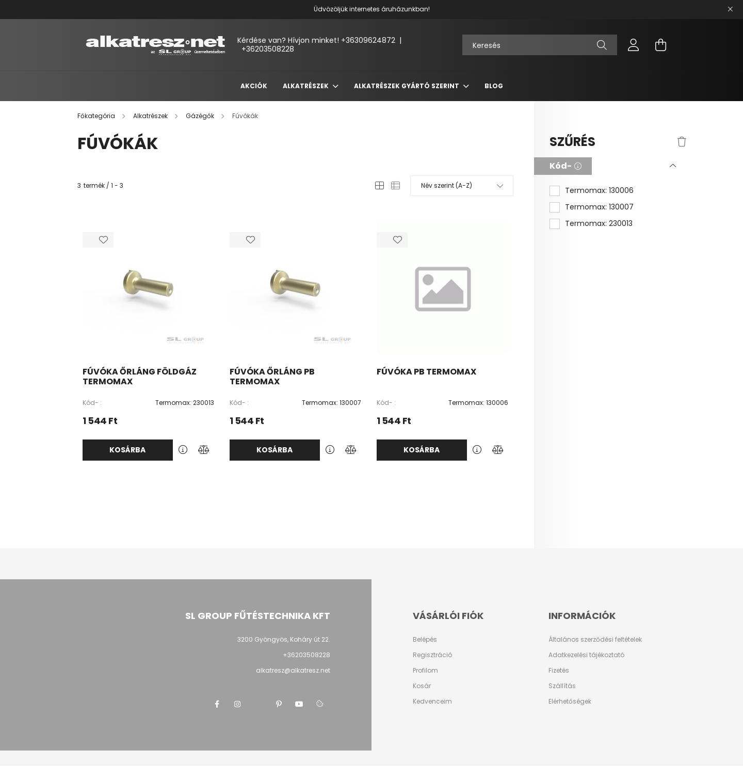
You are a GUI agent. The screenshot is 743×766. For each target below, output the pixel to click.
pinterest (278, 704)
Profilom (425, 670)
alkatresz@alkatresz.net (293, 670)
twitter (258, 704)
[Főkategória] (97, 115)
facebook (216, 704)
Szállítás (562, 686)
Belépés (425, 639)
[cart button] (660, 45)
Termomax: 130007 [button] (599, 207)
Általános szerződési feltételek (595, 639)
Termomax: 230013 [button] (599, 224)
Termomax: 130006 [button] (599, 190)
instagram (237, 704)
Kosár (422, 686)
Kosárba (127, 450)
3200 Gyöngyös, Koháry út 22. (283, 639)
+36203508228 (267, 49)
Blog (493, 86)
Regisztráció (432, 655)
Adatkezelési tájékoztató (586, 655)
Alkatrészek (306, 86)
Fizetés (558, 670)
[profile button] (633, 45)
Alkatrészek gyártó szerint (407, 86)
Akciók (253, 86)
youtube (299, 704)
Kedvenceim (432, 701)
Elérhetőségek (569, 701)
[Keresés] (539, 45)
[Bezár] (730, 9)
